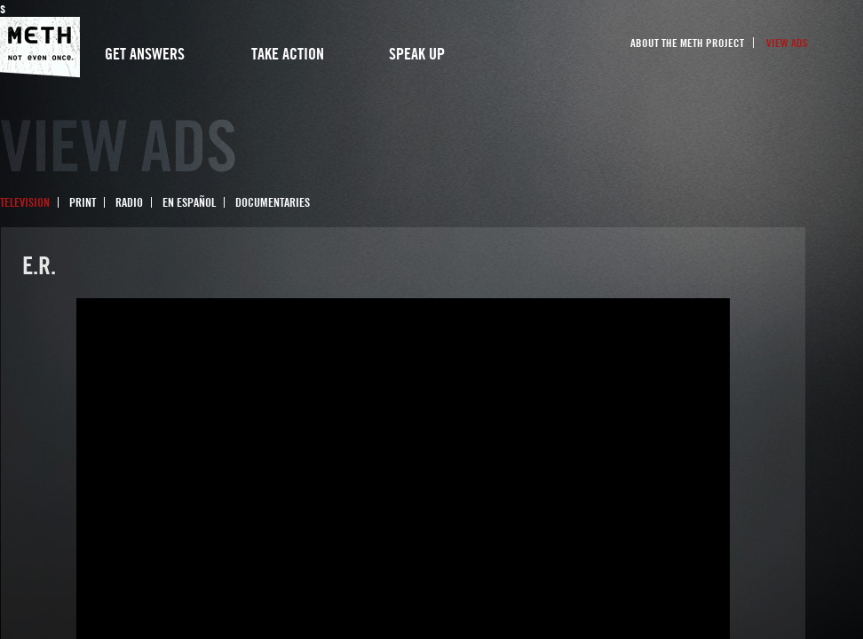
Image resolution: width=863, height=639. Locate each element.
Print (82, 202)
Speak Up (417, 53)
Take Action (287, 53)
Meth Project (40, 47)
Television (25, 202)
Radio (129, 202)
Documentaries (272, 202)
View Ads (787, 42)
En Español (189, 202)
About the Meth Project (687, 42)
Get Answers (145, 53)
